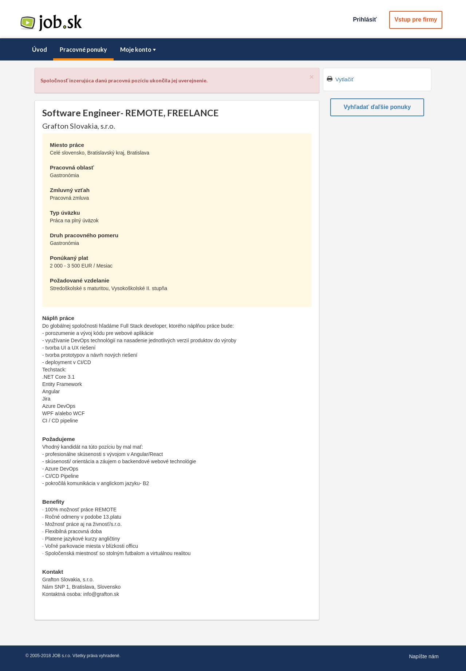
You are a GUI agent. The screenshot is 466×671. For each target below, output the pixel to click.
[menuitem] (39, 49)
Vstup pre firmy (415, 19)
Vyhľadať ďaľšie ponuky (377, 107)
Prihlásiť (364, 19)
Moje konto (138, 49)
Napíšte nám (424, 656)
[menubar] (233, 49)
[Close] (311, 77)
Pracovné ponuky (83, 49)
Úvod (39, 49)
